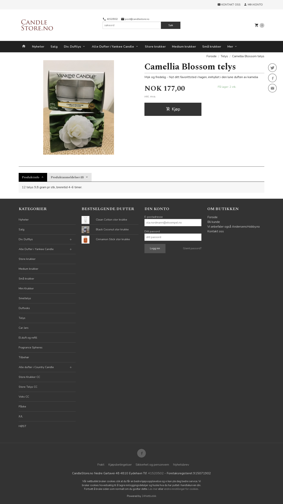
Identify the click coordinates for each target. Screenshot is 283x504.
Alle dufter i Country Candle (36, 367)
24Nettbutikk (149, 496)
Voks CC (24, 397)
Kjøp (173, 109)
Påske (22, 406)
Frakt (100, 464)
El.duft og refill (28, 338)
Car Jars (23, 328)
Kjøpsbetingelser (120, 464)
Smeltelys (25, 298)
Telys (22, 318)
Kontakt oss (215, 231)
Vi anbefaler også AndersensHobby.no (233, 226)
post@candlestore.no (135, 19)
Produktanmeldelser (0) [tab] (67, 177)
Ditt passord (152, 231)
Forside (211, 56)
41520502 (110, 19)
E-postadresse (153, 217)
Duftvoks (24, 308)
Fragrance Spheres (30, 347)
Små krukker (211, 46)
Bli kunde (213, 222)
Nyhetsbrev (181, 464)
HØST (22, 426)
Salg (54, 46)
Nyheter (38, 46)
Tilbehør (24, 357)
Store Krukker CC (29, 377)
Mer (230, 46)
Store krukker (155, 46)
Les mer (153, 489)
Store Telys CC (28, 387)
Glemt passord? (192, 248)
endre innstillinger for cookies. (181, 489)
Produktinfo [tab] (30, 177)
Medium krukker (184, 46)
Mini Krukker (26, 288)
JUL (21, 416)
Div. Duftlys (72, 46)
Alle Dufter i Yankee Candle (113, 46)
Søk (170, 25)
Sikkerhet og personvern (152, 464)
